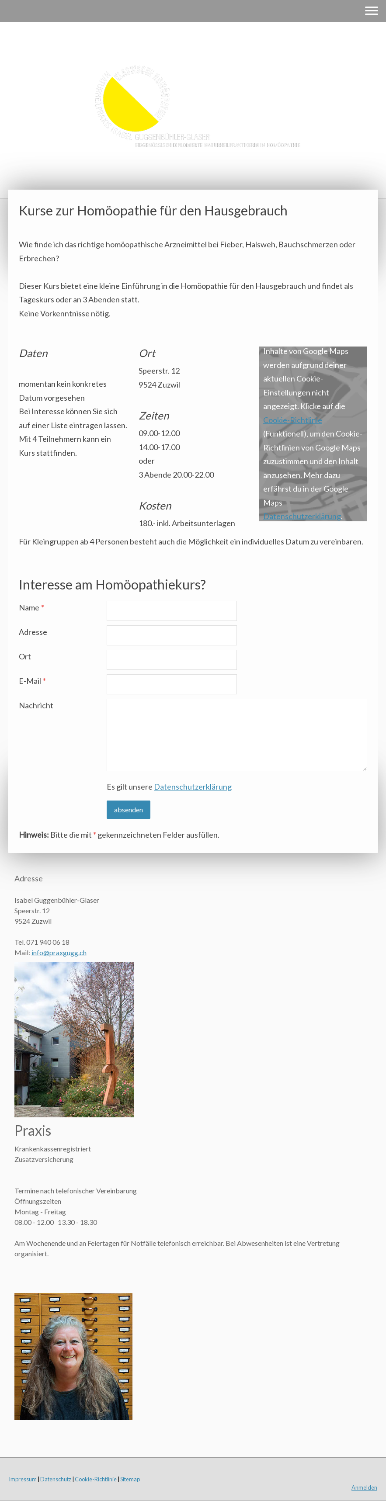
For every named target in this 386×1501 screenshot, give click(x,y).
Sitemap (130, 1479)
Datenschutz (55, 1479)
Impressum (23, 1479)
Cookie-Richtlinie (292, 420)
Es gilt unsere (169, 786)
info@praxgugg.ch (59, 952)
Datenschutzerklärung (302, 516)
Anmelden (364, 1487)
